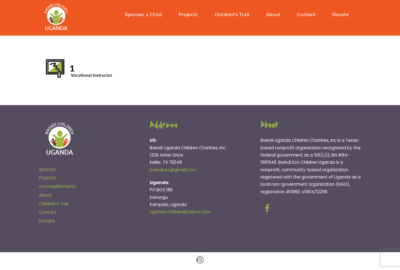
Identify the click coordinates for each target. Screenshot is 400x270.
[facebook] (268, 208)
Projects (188, 14)
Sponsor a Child (143, 14)
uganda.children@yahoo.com (180, 212)
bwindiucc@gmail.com (173, 170)
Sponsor (47, 169)
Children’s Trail (232, 14)
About (273, 14)
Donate (340, 14)
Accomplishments (57, 186)
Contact (306, 14)
